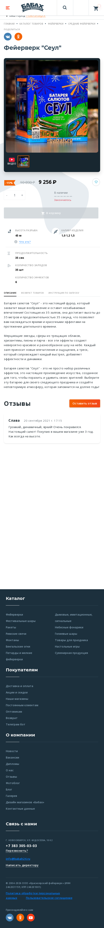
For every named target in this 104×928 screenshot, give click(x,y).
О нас (10, 770)
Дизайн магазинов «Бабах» (25, 802)
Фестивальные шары (21, 621)
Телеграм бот (15, 724)
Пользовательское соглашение (49, 898)
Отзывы (11, 776)
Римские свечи (16, 634)
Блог (9, 789)
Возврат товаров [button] (32, 292)
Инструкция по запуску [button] (64, 292)
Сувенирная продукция (71, 653)
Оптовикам (14, 711)
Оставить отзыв (84, 403)
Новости (12, 751)
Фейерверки (14, 614)
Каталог (15, 598)
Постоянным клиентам (22, 705)
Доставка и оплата (19, 686)
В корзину (51, 213)
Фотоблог (13, 783)
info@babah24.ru (18, 859)
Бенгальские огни (18, 646)
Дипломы (12, 764)
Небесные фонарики (69, 627)
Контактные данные (20, 808)
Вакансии (12, 757)
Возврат (12, 718)
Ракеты (11, 627)
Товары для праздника (71, 640)
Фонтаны (12, 640)
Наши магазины (17, 699)
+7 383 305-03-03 (21, 845)
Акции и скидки (17, 692)
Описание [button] (10, 292)
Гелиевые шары (66, 634)
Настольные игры (67, 646)
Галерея (11, 796)
